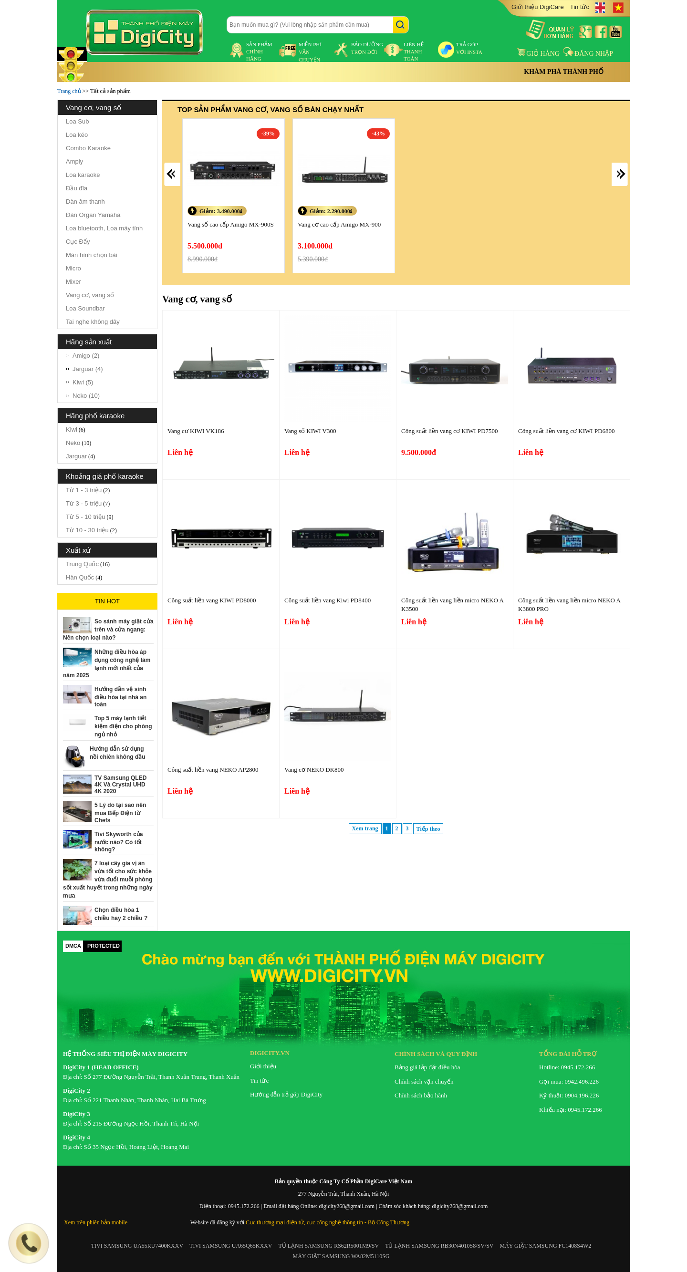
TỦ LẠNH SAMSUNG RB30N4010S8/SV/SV (439, 1245)
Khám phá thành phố (564, 71)
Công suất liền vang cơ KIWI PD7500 (449, 430)
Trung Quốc (82, 564)
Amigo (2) (86, 355)
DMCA (73, 946)
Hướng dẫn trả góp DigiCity (286, 1094)
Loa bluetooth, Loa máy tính (104, 228)
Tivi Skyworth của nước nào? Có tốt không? (118, 842)
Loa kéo (77, 134)
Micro (73, 268)
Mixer (73, 281)
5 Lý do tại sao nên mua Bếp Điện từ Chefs (120, 813)
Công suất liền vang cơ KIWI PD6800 (566, 430)
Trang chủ (69, 91)
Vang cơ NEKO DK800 (314, 769)
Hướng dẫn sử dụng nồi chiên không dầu (118, 752)
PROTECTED (103, 946)
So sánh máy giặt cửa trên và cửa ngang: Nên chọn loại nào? (108, 629)
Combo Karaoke (88, 148)
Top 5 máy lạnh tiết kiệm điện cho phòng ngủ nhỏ (123, 726)
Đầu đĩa (76, 188)
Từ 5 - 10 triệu (85, 516)
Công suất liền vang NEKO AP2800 (213, 769)
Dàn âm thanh (85, 201)
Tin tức (579, 6)
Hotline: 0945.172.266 (567, 1067)
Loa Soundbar (85, 308)
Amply (74, 161)
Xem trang (365, 828)
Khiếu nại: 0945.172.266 (570, 1109)
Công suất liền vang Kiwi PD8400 (327, 600)
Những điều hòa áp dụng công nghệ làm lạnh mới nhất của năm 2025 (106, 664)
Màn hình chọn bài (91, 255)
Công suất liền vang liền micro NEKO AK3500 (452, 604)
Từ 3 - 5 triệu (84, 503)
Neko (73, 442)
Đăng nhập (588, 53)
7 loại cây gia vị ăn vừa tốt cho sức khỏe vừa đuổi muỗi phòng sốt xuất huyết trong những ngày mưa (108, 879)
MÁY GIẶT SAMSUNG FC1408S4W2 (546, 1245)
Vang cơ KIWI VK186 (195, 430)
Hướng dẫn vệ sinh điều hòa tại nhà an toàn (120, 697)
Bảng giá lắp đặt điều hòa (427, 1067)
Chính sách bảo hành (421, 1095)
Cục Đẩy (78, 241)
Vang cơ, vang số (90, 295)
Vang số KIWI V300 (310, 430)
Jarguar (76, 456)
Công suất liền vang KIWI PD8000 (211, 600)
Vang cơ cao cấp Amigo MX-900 (339, 224)
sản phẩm (259, 51)
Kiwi (71, 429)
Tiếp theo (428, 829)
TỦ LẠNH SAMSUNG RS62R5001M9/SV (328, 1245)
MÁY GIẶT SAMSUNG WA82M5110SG (340, 1256)
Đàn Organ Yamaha (93, 214)
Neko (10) (86, 395)
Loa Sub (77, 121)
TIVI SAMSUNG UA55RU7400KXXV (137, 1245)
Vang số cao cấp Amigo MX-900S (230, 224)
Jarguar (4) (88, 368)
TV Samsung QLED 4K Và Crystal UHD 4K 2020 (120, 785)
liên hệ (414, 51)
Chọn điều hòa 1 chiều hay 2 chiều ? (120, 914)
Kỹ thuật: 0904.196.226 (569, 1095)
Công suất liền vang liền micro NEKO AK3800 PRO (569, 604)
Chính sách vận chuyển (424, 1081)
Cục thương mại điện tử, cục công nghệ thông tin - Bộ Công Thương (327, 1222)
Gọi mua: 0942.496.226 (569, 1081)
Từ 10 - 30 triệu (87, 530)
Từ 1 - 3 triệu (84, 490)
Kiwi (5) (83, 382)
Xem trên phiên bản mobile (95, 1222)
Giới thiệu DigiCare (537, 6)
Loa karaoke (83, 174)
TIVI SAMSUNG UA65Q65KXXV (230, 1245)
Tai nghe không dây (93, 321)
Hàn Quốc (80, 577)
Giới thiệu (263, 1066)
